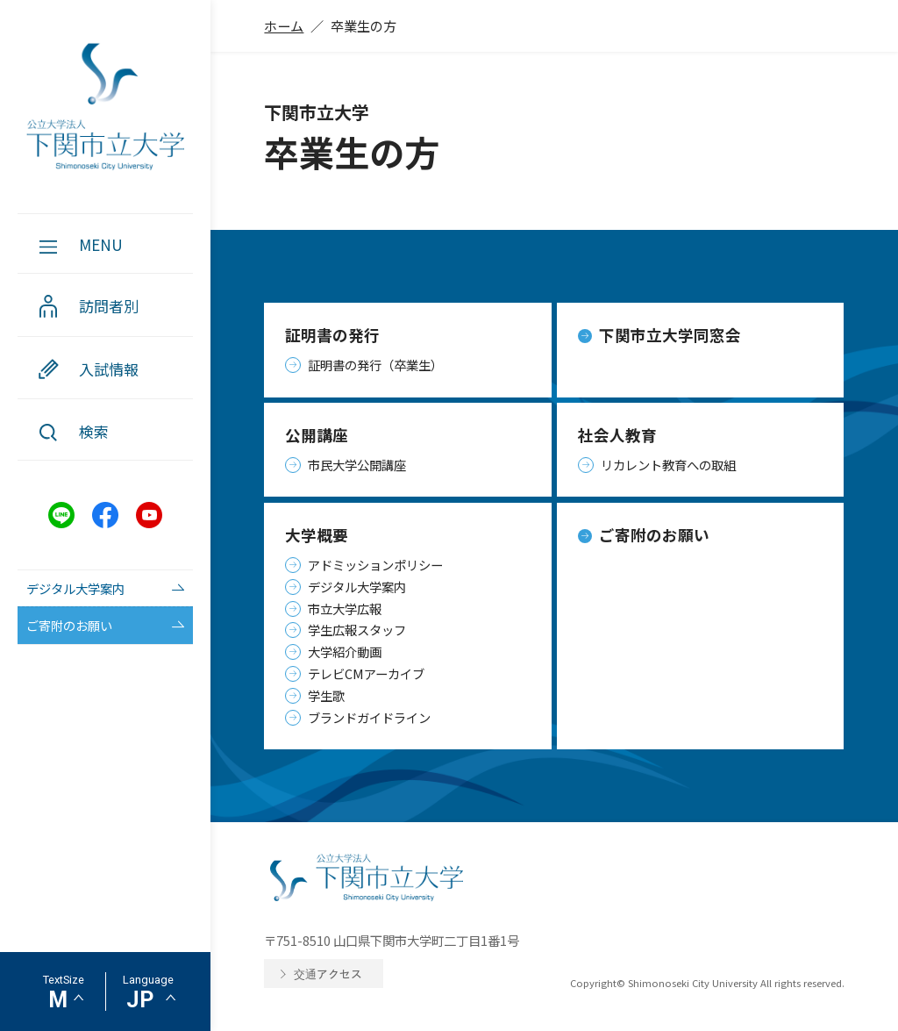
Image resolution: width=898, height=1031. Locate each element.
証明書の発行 (332, 335)
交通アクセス (328, 973)
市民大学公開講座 (357, 464)
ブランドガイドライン (369, 717)
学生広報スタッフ (357, 629)
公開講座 (316, 435)
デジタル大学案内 (357, 586)
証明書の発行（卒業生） (375, 364)
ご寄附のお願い (654, 535)
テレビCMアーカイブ (366, 673)
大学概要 (316, 535)
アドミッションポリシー (375, 564)
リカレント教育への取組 (668, 464)
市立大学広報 (344, 608)
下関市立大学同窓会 (670, 335)
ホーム (283, 25)
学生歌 (326, 695)
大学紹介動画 (344, 651)
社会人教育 (617, 435)
